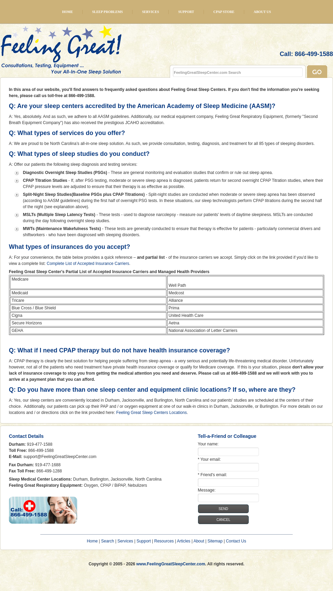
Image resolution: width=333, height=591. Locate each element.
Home (67, 12)
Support (186, 12)
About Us (262, 12)
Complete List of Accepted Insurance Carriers (88, 263)
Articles (183, 541)
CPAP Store (224, 12)
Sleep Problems (107, 12)
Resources (164, 541)
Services (150, 12)
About (198, 541)
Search (107, 541)
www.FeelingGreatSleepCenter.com (170, 564)
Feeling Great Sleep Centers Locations (151, 412)
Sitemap (215, 541)
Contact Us (236, 541)
